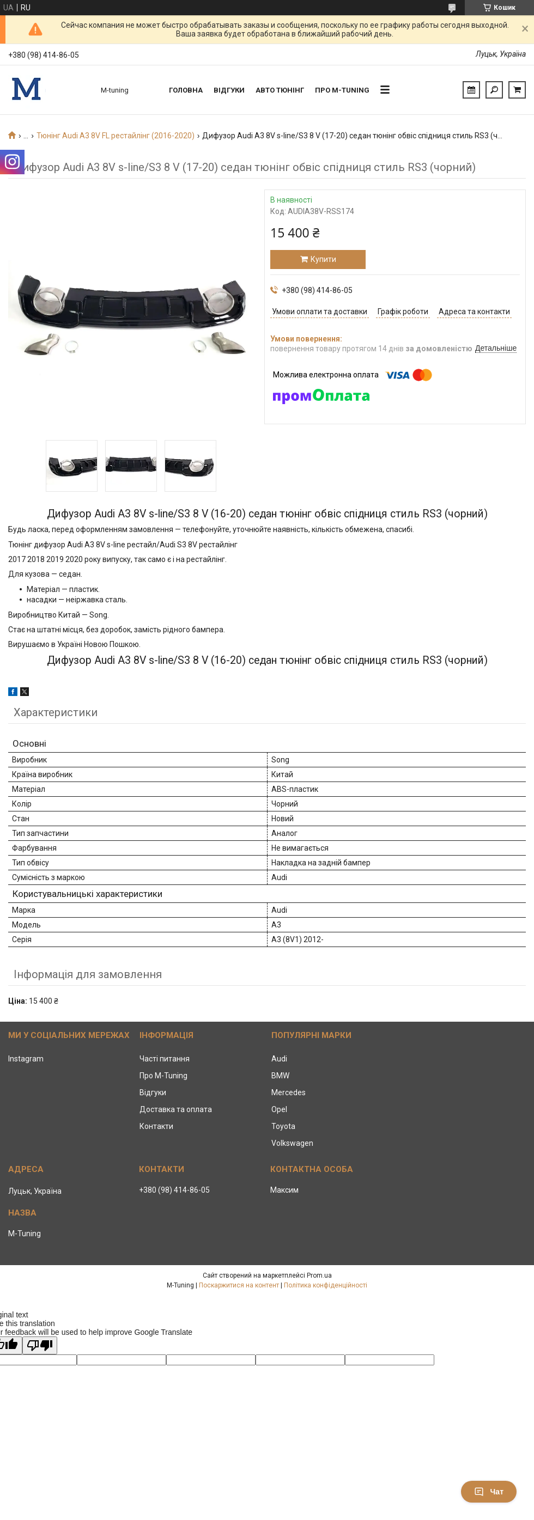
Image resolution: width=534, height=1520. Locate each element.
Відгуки (229, 90)
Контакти (156, 1126)
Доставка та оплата (175, 1109)
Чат (488, 1492)
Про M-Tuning (163, 1075)
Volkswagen (292, 1143)
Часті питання (164, 1058)
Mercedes (288, 1092)
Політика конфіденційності (325, 1285)
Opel (279, 1109)
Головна (186, 90)
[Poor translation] (39, 1345)
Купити (323, 259)
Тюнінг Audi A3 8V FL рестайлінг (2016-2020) (116, 135)
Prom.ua (319, 1275)
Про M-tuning (342, 90)
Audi (279, 1058)
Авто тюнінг (280, 90)
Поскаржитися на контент (239, 1285)
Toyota (283, 1126)
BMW (280, 1075)
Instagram (26, 1058)
